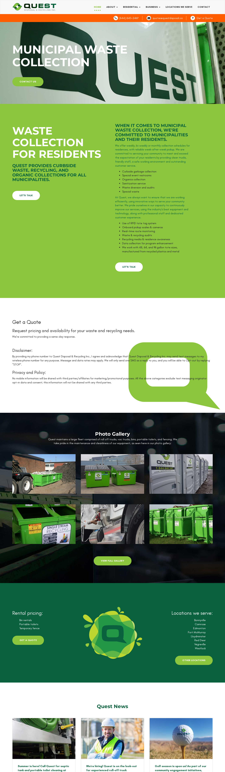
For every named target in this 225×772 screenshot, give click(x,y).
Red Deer (200, 640)
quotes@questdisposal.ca (168, 18)
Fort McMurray (197, 632)
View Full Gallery (112, 560)
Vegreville (200, 644)
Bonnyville (200, 620)
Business (153, 6)
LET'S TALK (26, 195)
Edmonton (199, 628)
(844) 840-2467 (129, 18)
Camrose (200, 624)
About (112, 6)
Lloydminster (198, 636)
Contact (204, 6)
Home (97, 6)
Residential (131, 6)
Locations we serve (179, 6)
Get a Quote (205, 18)
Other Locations (193, 660)
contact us (28, 81)
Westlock (200, 648)
